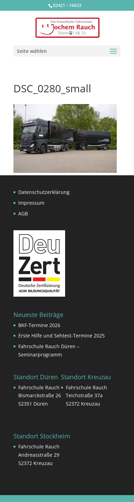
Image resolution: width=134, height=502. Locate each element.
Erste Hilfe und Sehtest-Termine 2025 (61, 335)
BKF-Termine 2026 (39, 325)
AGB (23, 213)
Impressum (31, 202)
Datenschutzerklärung (44, 192)
